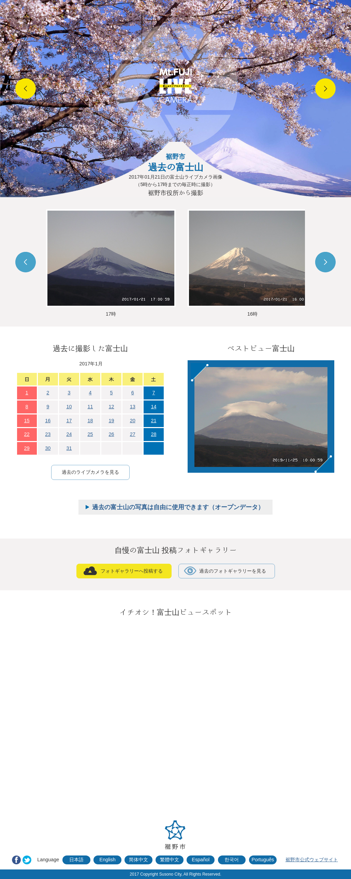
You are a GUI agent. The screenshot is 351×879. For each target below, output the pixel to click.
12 (111, 406)
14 (153, 406)
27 (132, 434)
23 (47, 434)
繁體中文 (169, 859)
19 (111, 420)
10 (69, 406)
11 (90, 406)
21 (153, 420)
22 (27, 434)
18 (90, 420)
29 (27, 448)
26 (111, 434)
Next (325, 88)
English (108, 859)
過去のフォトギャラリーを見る (232, 571)
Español (200, 859)
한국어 (231, 859)
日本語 (76, 859)
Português (263, 859)
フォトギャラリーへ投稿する (132, 571)
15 (27, 420)
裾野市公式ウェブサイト (312, 859)
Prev (25, 88)
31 (69, 448)
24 (69, 434)
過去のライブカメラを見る (90, 472)
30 (47, 448)
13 (132, 406)
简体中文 (138, 859)
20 (132, 420)
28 (153, 434)
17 (69, 420)
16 (47, 420)
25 (90, 434)
